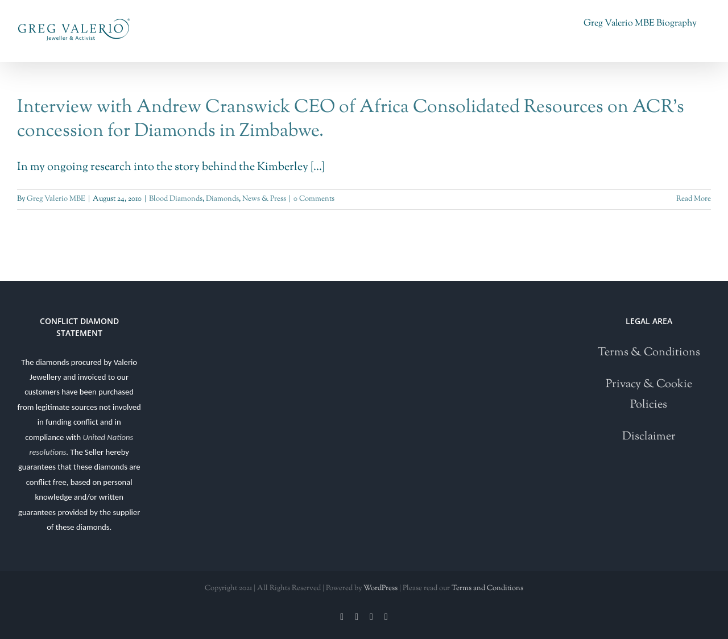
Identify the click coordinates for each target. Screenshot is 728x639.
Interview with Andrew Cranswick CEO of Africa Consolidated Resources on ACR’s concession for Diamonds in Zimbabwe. (350, 119)
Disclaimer (649, 437)
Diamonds (222, 199)
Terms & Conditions (649, 353)
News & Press (264, 199)
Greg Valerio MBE (56, 199)
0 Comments (313, 199)
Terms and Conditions (487, 588)
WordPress (380, 588)
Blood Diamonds (175, 199)
